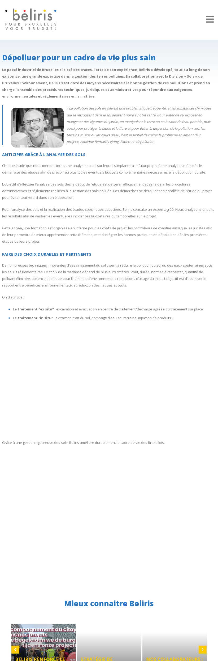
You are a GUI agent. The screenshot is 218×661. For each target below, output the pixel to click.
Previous (15, 650)
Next (203, 650)
